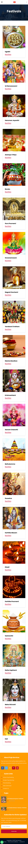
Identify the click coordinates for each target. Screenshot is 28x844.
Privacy (4, 841)
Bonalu (7, 189)
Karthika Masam (11, 533)
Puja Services (18, 840)
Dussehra (8, 498)
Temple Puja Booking (8, 780)
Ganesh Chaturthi (11, 430)
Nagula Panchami (11, 292)
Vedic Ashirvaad (7, 785)
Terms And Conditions (13, 841)
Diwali (7, 567)
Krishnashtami (10, 395)
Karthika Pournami (12, 601)
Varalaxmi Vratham (12, 327)
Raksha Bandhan (11, 361)
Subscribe (14, 831)
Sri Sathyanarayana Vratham (15, 798)
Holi (6, 739)
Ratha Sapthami (11, 670)
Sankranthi (9, 636)
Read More (8, 54)
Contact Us (6, 788)
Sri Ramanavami (11, 86)
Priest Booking (7, 783)
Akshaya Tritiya (10, 155)
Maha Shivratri (10, 705)
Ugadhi (7, 52)
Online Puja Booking (8, 777)
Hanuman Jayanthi (12, 120)
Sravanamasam (11, 258)
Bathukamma (10, 464)
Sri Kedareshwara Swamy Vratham (17, 807)
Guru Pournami (10, 223)
